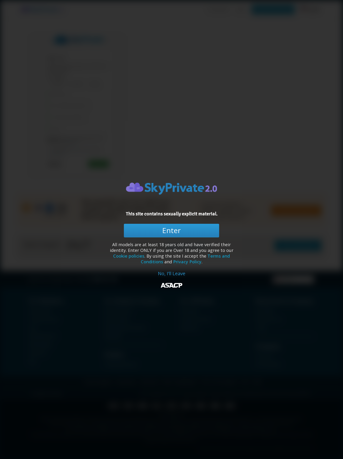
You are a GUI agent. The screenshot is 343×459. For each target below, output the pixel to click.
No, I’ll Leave (171, 273)
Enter (171, 230)
